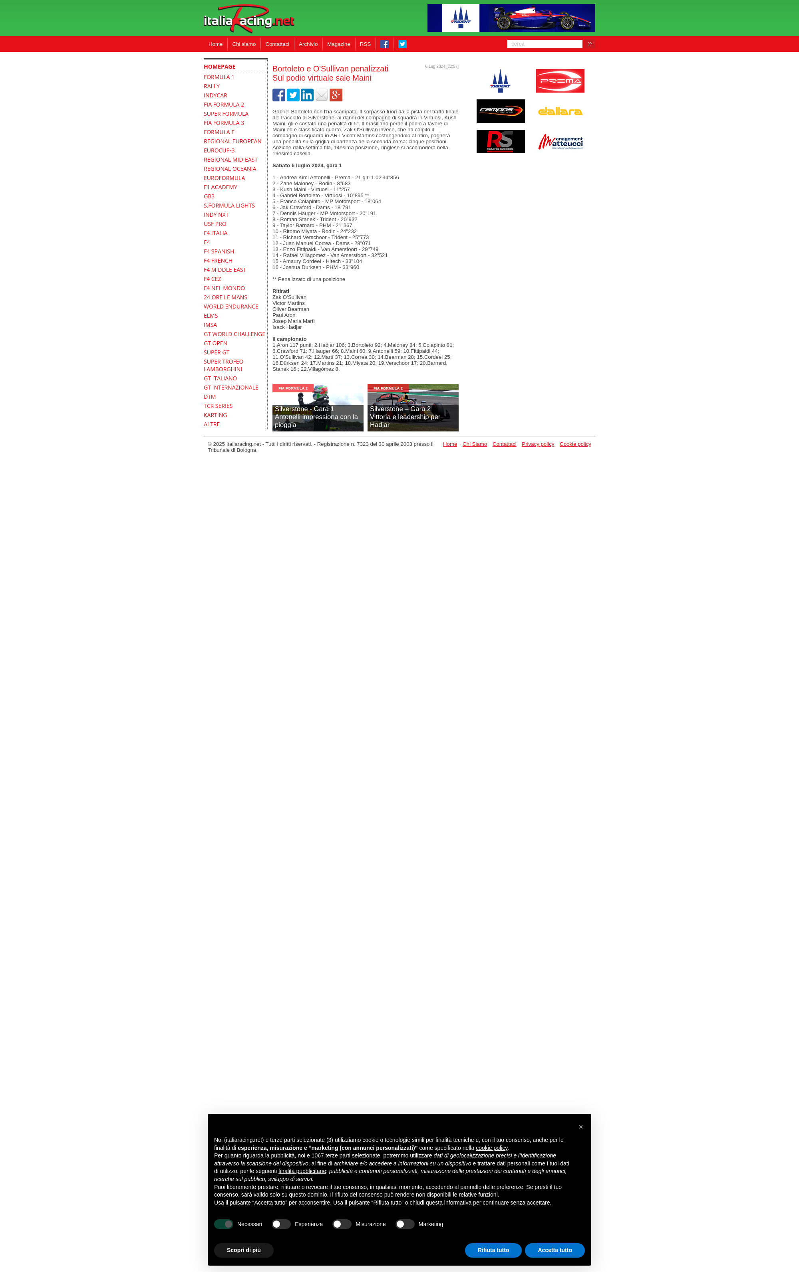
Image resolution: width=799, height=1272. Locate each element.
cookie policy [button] (491, 1148)
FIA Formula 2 (293, 388)
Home (216, 44)
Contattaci (277, 44)
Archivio (308, 44)
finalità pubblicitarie (302, 1171)
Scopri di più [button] (244, 1250)
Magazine (338, 44)
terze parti (338, 1155)
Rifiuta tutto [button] (493, 1250)
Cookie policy (575, 444)
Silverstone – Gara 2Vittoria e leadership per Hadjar (405, 417)
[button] (580, 1126)
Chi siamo (244, 44)
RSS (365, 44)
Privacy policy (538, 444)
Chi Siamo (475, 444)
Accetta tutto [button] (555, 1250)
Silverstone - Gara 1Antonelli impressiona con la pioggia (316, 417)
